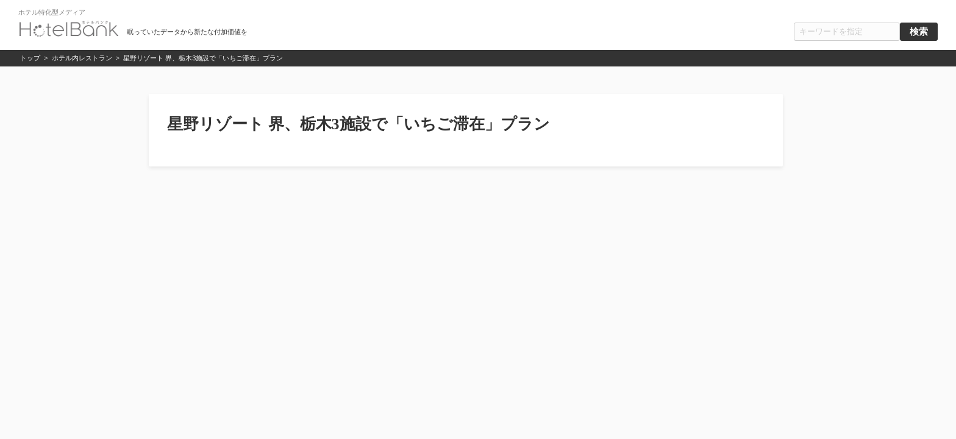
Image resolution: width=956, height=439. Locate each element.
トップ (30, 58)
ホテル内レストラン (82, 58)
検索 (919, 32)
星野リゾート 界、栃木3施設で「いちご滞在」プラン (203, 58)
